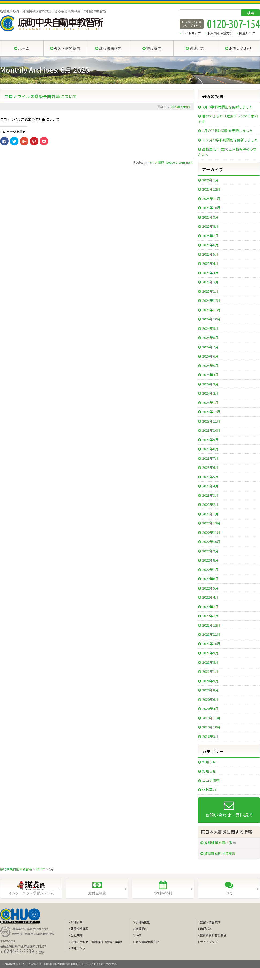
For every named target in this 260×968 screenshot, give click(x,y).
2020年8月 (210, 689)
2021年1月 (210, 671)
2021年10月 (211, 643)
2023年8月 (210, 448)
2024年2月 (210, 393)
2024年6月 (210, 356)
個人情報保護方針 (220, 33)
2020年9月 (210, 680)
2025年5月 (210, 254)
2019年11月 (211, 717)
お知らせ (209, 762)
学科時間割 (163, 893)
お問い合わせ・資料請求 (228, 815)
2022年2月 (210, 606)
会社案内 (77, 935)
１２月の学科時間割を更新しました (230, 139)
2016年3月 (210, 736)
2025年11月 (211, 198)
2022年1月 (210, 615)
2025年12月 (211, 189)
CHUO (20, 916)
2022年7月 (210, 569)
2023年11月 (211, 421)
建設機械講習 (79, 928)
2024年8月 (210, 337)
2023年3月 (210, 495)
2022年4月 (210, 597)
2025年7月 (210, 235)
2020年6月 (210, 699)
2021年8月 (210, 662)
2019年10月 (211, 727)
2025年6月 (210, 244)
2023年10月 (211, 430)
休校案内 (209, 789)
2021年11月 (211, 634)
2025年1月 (210, 291)
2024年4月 (210, 374)
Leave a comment (179, 162)
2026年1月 (210, 180)
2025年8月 (210, 226)
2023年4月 (210, 485)
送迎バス (206, 928)
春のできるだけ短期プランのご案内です (228, 118)
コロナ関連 (156, 162)
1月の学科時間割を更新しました (227, 130)
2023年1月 (210, 513)
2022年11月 (211, 532)
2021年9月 (210, 652)
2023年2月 (210, 504)
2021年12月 (211, 625)
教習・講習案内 (210, 922)
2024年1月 (210, 402)
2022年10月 (211, 541)
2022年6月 (210, 578)
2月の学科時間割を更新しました (227, 106)
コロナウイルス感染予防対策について (40, 96)
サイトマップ (191, 33)
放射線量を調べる (218, 842)
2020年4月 (210, 708)
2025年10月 (211, 207)
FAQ (228, 893)
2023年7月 (210, 458)
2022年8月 (210, 560)
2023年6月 (210, 467)
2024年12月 (211, 300)
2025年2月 (210, 281)
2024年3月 (210, 384)
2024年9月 (210, 328)
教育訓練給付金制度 (220, 853)
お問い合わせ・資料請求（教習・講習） (97, 942)
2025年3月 (210, 272)
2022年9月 (210, 550)
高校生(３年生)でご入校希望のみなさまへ (227, 152)
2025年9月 (210, 217)
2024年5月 (210, 365)
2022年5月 (210, 588)
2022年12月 (211, 523)
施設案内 (141, 928)
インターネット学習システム (31, 893)
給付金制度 (97, 893)
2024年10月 (211, 319)
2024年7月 (210, 346)
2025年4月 (210, 263)
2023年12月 (211, 411)
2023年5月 (210, 476)
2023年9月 (210, 439)
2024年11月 (211, 309)
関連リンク (247, 33)
